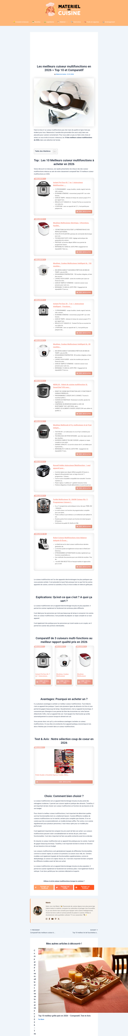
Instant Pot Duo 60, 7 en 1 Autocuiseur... (42, 675)
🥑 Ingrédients (50, 22)
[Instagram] (46, 919)
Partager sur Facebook (42, 887)
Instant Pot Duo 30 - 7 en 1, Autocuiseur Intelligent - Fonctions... (68, 305)
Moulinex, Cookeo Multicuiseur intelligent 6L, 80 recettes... (71, 345)
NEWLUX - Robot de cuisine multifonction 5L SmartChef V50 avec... (70, 386)
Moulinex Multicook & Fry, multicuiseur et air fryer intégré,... (72, 426)
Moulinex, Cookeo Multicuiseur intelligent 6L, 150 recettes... (72, 264)
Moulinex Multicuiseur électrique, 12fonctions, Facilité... (71, 224)
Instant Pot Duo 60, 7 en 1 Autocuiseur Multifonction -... (68, 183)
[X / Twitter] (59, 919)
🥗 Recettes (37, 22)
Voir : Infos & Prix (85, 211)
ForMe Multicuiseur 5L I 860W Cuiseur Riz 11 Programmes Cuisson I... (70, 500)
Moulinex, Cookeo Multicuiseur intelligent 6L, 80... (62, 675)
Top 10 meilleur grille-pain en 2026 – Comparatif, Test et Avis (64, 1016)
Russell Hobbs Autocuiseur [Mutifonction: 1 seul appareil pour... (71, 466)
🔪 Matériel (62, 22)
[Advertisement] (64, 50)
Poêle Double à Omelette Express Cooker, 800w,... (52, 775)
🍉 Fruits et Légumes (90, 22)
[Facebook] (49, 919)
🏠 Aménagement (107, 22)
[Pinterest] (55, 919)
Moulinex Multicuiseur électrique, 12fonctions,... (82, 675)
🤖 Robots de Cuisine (60, 74)
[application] (66, 22)
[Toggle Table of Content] (53, 151)
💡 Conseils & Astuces (22, 22)
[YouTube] (52, 919)
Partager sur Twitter (62, 887)
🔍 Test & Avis (75, 22)
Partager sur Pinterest (83, 887)
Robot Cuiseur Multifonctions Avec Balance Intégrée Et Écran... (70, 539)
